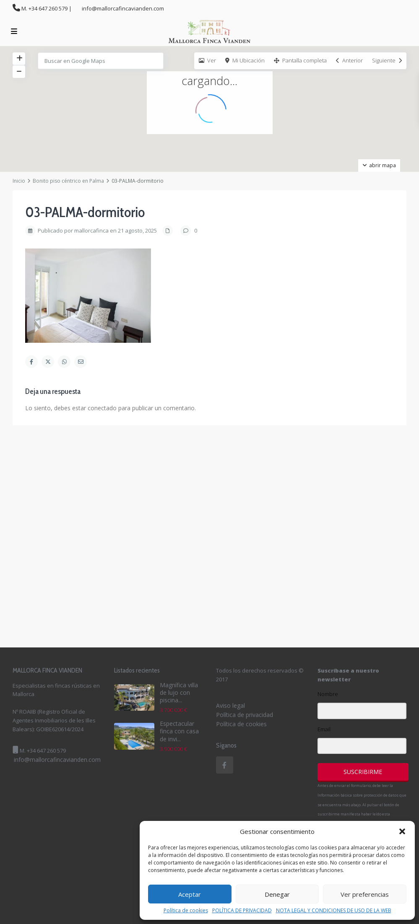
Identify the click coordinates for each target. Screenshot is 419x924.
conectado (102, 408)
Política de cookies (186, 911)
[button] (402, 831)
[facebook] (224, 765)
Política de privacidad (244, 715)
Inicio (19, 180)
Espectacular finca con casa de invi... (179, 731)
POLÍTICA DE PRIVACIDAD (242, 911)
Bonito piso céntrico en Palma (68, 180)
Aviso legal (230, 705)
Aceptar (189, 894)
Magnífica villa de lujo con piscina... (179, 692)
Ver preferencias (365, 894)
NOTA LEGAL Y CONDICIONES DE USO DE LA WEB (333, 911)
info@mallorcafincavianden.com (57, 760)
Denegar (277, 894)
